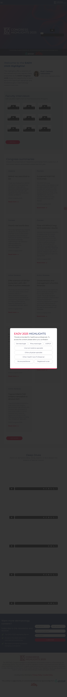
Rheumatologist (35, 343)
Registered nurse (43, 361)
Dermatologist (21, 343)
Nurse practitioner (24, 361)
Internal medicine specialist (33, 348)
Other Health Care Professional (33, 357)
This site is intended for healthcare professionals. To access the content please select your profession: (32, 338)
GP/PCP (48, 343)
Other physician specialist (33, 352)
